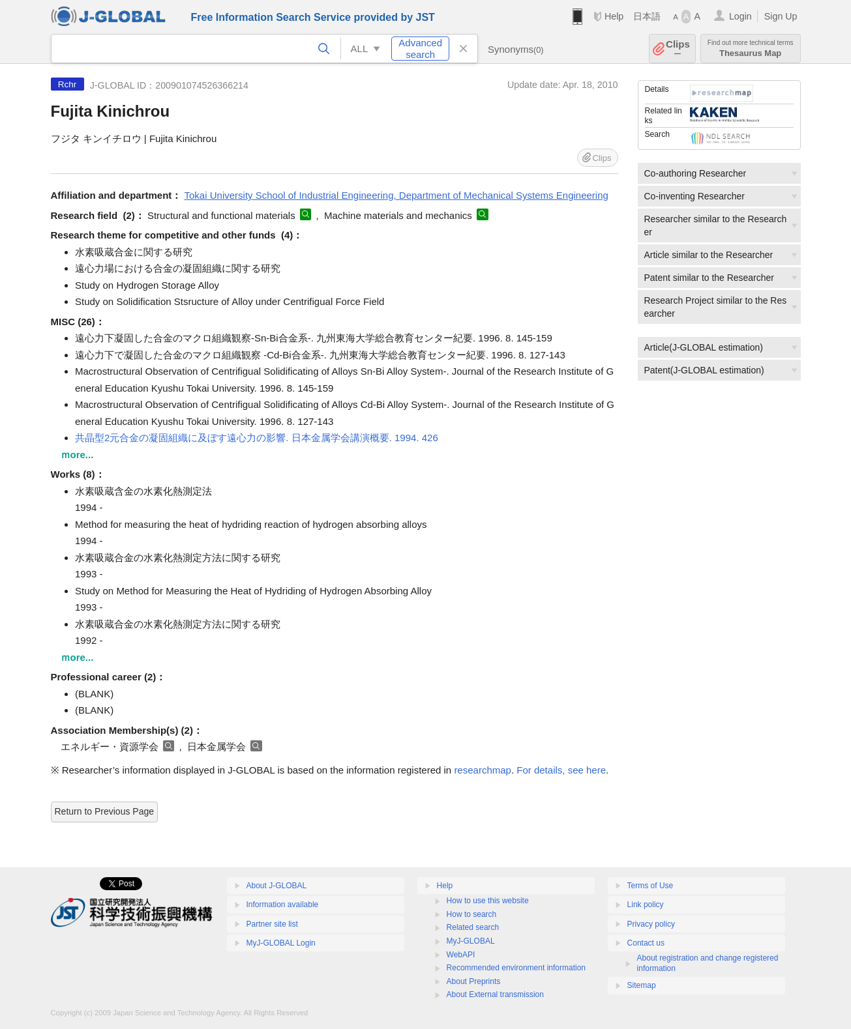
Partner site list (272, 924)
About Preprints (474, 981)
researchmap (482, 769)
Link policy (645, 904)
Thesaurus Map (751, 48)
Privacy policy (651, 924)
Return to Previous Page (105, 811)
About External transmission (495, 994)
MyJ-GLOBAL (471, 941)
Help (614, 16)
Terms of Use (650, 885)
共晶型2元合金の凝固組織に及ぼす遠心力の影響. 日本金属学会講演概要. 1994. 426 (256, 437)
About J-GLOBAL (276, 885)
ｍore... (77, 454)
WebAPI (461, 954)
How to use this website (488, 900)
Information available (282, 904)
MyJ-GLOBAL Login (281, 943)
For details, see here (561, 769)
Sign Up (781, 16)
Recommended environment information (516, 967)
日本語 (647, 16)
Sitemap (641, 985)
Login (740, 16)
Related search (473, 927)
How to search (472, 914)
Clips (678, 48)
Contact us (645, 943)
